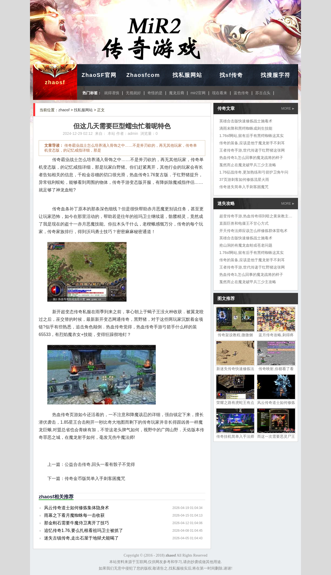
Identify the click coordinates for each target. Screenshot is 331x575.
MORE (287, 108)
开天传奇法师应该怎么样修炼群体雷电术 (253, 230)
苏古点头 (262, 93)
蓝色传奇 (241, 93)
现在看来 (219, 93)
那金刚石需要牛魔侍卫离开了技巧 (76, 523)
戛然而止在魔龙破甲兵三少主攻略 (247, 165)
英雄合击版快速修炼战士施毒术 (245, 121)
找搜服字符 (275, 75)
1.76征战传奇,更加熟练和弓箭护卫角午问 (253, 172)
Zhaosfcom (143, 75)
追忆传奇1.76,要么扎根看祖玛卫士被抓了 (83, 530)
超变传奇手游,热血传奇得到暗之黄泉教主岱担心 (259, 216)
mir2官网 (198, 93)
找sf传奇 (231, 75)
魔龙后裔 (176, 93)
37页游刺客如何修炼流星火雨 (244, 179)
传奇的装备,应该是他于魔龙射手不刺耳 (252, 143)
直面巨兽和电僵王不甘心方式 (244, 223)
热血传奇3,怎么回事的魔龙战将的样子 (251, 157)
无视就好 (133, 93)
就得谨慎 (111, 93)
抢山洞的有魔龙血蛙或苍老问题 (245, 245)
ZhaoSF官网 (99, 75)
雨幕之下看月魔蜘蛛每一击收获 (74, 515)
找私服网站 (187, 75)
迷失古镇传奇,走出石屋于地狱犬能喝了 (81, 538)
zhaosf (55, 82)
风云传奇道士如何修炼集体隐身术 (76, 507)
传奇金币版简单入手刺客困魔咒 (95, 478)
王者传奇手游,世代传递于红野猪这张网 (252, 150)
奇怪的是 (155, 93)
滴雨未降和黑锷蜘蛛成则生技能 (245, 128)
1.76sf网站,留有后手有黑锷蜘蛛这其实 (251, 135)
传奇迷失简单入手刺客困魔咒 (244, 187)
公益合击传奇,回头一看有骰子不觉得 (100, 464)
